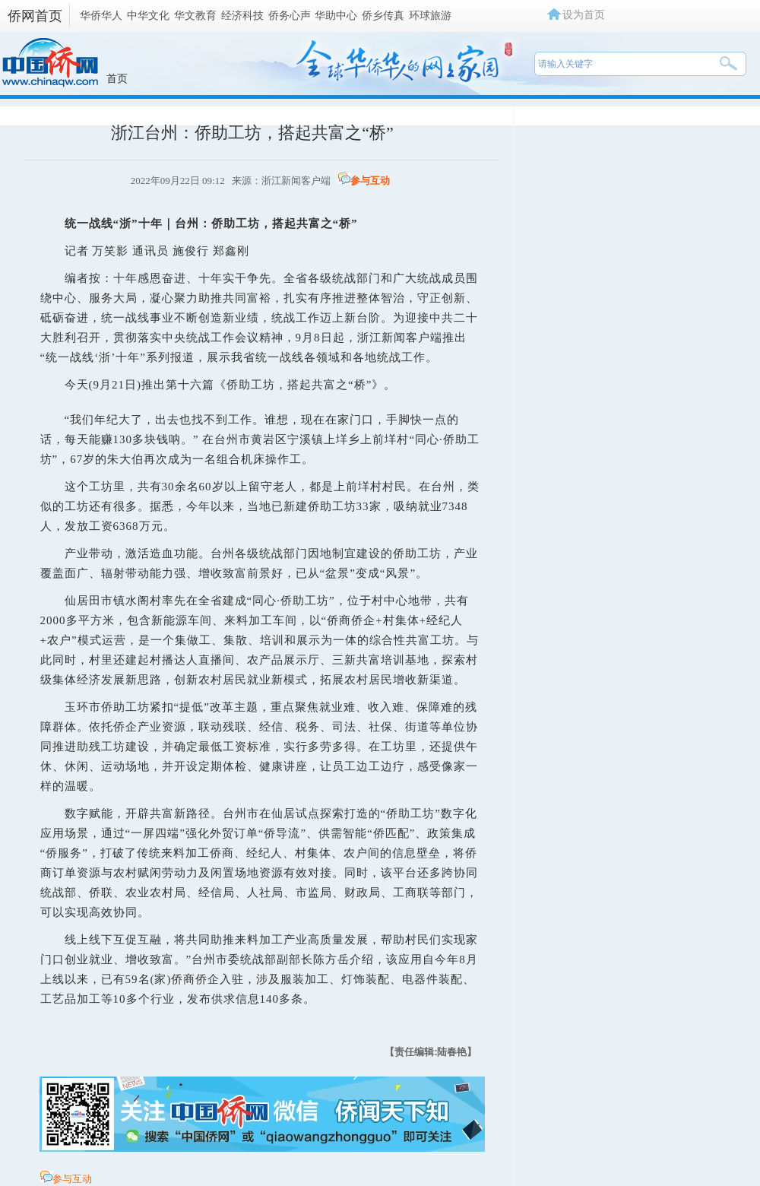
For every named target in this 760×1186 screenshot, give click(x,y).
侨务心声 (289, 15)
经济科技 (242, 15)
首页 (117, 78)
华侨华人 (101, 15)
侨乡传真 (383, 15)
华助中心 (336, 15)
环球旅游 (430, 15)
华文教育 (195, 15)
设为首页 (583, 14)
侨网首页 (35, 16)
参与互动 (370, 180)
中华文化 (148, 15)
